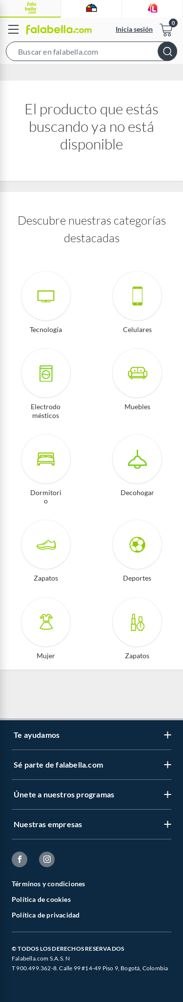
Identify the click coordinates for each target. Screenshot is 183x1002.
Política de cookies (41, 899)
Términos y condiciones (48, 883)
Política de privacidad (46, 915)
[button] (91, 53)
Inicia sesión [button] (134, 29)
